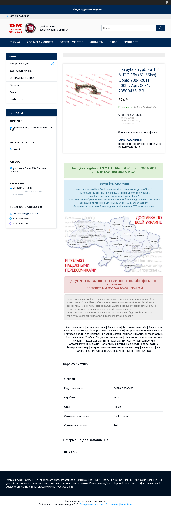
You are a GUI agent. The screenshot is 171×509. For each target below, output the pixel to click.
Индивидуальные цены (87, 9)
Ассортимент (18, 51)
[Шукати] (160, 28)
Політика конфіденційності (119, 504)
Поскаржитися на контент (92, 504)
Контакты (96, 42)
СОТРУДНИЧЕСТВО (22, 77)
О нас (113, 42)
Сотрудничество (71, 42)
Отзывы (14, 85)
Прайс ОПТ (131, 42)
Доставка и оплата (40, 42)
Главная (15, 42)
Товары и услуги (19, 63)
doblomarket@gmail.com (26, 213)
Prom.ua (102, 501)
